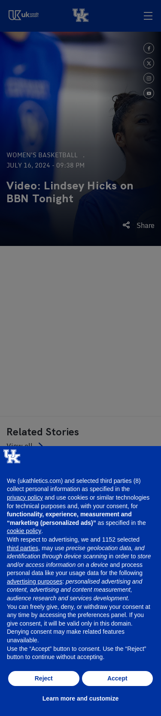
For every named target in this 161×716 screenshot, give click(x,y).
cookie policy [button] (24, 530)
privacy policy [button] (25, 497)
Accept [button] (117, 678)
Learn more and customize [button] (80, 698)
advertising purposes (34, 581)
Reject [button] (44, 678)
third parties (22, 548)
